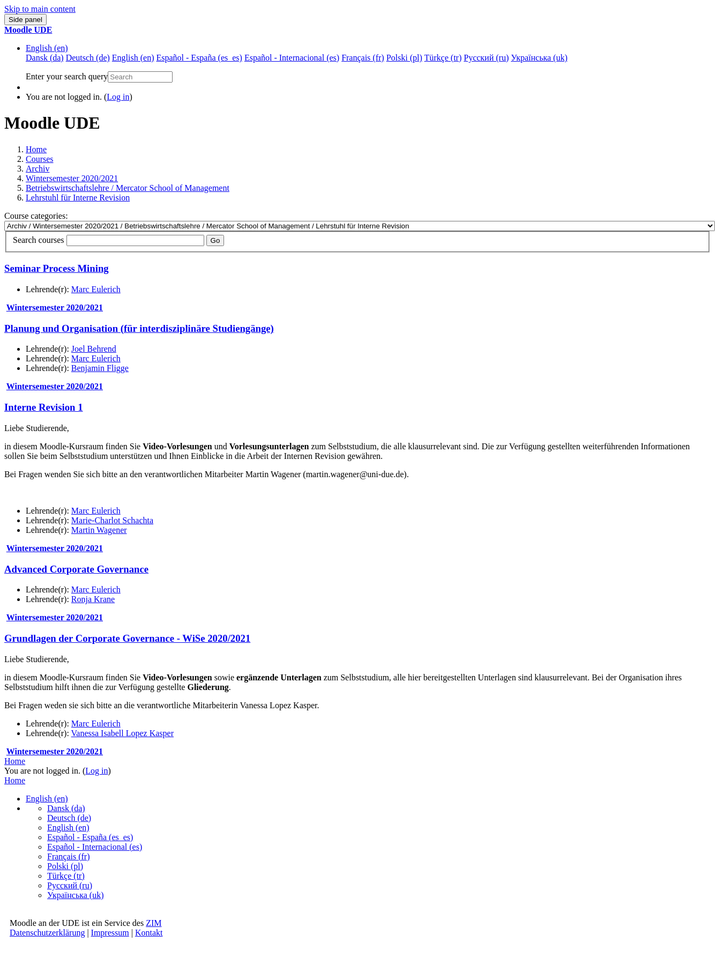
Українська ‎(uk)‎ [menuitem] (539, 57)
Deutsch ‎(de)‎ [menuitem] (88, 57)
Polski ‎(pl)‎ (65, 866)
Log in (118, 96)
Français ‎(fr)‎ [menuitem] (362, 57)
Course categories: (36, 215)
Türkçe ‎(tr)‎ (66, 875)
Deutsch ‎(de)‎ (69, 817)
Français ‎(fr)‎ (68, 856)
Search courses (38, 239)
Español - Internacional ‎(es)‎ (94, 846)
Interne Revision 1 (43, 407)
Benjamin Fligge (100, 368)
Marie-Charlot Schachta (112, 520)
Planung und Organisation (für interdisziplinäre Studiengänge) (139, 328)
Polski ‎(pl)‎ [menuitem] (404, 57)
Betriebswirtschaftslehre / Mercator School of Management (127, 187)
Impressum (110, 932)
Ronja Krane (93, 599)
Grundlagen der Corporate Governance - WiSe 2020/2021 (127, 638)
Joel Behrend (93, 348)
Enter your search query (67, 76)
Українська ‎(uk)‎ (75, 895)
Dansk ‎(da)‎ (66, 808)
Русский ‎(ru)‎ (69, 885)
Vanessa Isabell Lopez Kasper (122, 733)
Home (36, 149)
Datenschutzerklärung (47, 932)
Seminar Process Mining (56, 268)
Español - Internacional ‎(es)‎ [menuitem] (291, 57)
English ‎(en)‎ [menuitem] (133, 57)
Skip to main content (40, 8)
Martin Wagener (99, 530)
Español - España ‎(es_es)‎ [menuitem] (199, 57)
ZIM (153, 923)
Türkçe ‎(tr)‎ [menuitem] (443, 57)
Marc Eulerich (96, 289)
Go (215, 240)
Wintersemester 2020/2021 (72, 178)
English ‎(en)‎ (47, 48)
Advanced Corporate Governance (76, 569)
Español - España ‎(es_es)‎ (90, 837)
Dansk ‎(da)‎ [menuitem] (45, 57)
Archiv (37, 168)
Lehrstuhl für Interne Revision (78, 197)
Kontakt (149, 932)
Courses (40, 159)
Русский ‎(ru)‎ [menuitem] (486, 57)
